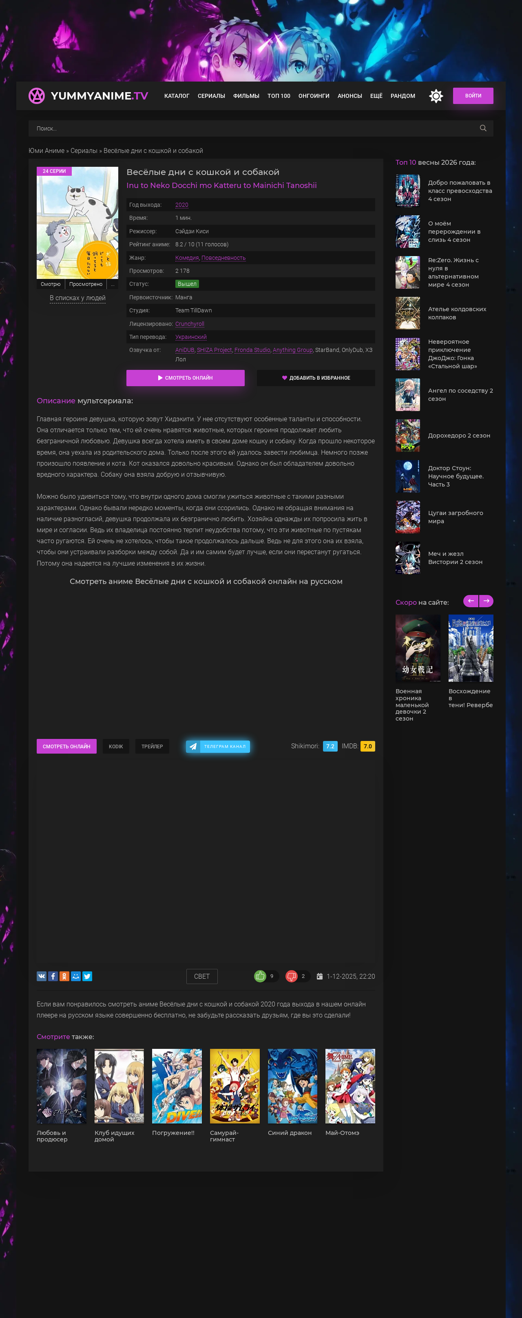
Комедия (187, 257)
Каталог (177, 96)
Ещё (376, 96)
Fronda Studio (252, 350)
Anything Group (293, 350)
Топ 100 (279, 96)
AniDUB (185, 350)
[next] (485, 601)
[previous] (470, 601)
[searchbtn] (483, 128)
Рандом (403, 96)
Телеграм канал (225, 746)
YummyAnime (99, 95)
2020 (181, 204)
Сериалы (211, 96)
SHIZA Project (214, 350)
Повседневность (223, 257)
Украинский (191, 337)
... (113, 284)
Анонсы (350, 96)
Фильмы (246, 96)
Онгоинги (314, 96)
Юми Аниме (46, 151)
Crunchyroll (189, 324)
